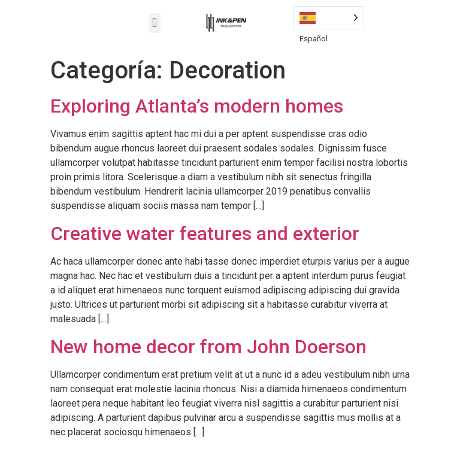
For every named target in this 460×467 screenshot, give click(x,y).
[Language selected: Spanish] (328, 17)
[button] (155, 23)
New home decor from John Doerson (208, 346)
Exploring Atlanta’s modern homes (196, 106)
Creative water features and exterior (204, 233)
